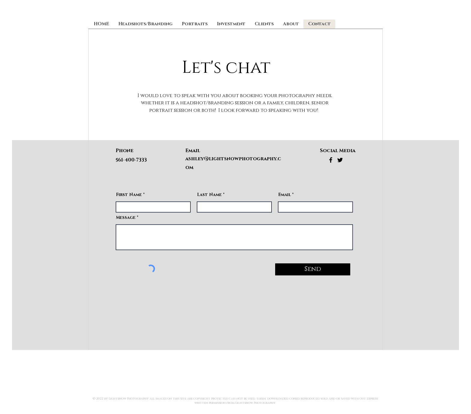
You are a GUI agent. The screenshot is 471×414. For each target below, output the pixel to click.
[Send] (312, 269)
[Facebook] (330, 160)
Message (125, 218)
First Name (129, 195)
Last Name (209, 195)
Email (284, 195)
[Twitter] (340, 160)
